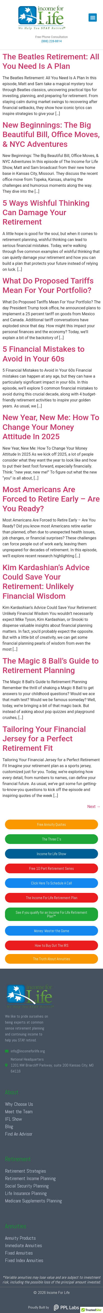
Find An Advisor (18, 1134)
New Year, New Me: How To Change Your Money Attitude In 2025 (50, 427)
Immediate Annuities (23, 1245)
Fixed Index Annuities (24, 1260)
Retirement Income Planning (30, 1178)
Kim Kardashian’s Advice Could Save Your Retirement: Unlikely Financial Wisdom (46, 582)
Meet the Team (19, 1111)
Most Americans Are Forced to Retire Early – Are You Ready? (51, 499)
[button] (93, 17)
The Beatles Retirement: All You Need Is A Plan (50, 61)
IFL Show (13, 1119)
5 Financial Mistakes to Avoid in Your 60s (43, 353)
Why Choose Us (19, 1104)
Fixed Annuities (19, 1253)
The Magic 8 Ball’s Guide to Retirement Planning (50, 665)
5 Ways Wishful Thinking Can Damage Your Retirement (46, 212)
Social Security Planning (27, 1186)
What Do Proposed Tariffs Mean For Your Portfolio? (48, 285)
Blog (9, 1126)
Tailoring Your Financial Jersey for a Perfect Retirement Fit (44, 738)
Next (94, 806)
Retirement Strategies (25, 1171)
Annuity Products (20, 1238)
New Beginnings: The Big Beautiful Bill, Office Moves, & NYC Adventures (51, 134)
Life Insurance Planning (26, 1193)
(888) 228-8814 (51, 41)
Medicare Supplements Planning (33, 1200)
